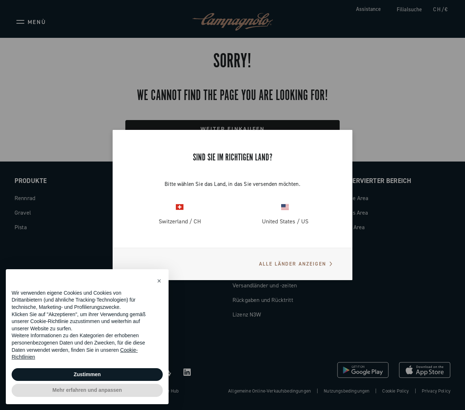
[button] (159, 281)
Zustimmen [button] (87, 374)
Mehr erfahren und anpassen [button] (87, 390)
